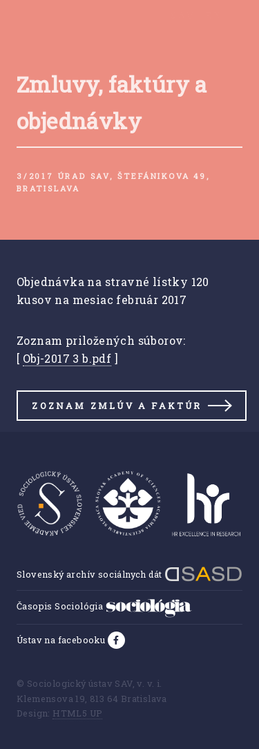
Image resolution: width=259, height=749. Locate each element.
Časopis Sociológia (104, 605)
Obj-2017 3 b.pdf (67, 358)
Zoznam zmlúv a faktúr (117, 405)
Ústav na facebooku (62, 639)
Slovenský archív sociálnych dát (129, 574)
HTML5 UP (77, 713)
